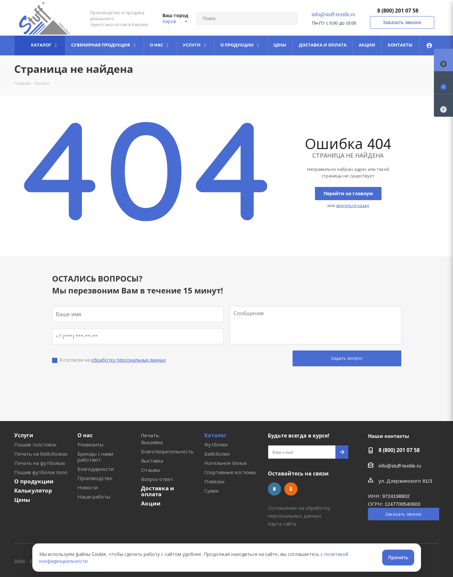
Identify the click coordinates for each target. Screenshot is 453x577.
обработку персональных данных (128, 360)
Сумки (211, 491)
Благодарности (95, 469)
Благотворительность (167, 451)
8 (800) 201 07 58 (397, 10)
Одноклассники (290, 489)
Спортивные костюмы (230, 472)
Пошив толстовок (35, 444)
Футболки (216, 444)
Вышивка (152, 442)
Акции (150, 503)
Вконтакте (274, 489)
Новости (87, 487)
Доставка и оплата (157, 491)
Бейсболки (217, 454)
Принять (398, 557)
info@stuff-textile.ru (333, 14)
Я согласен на (113, 360)
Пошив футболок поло (41, 472)
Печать (150, 435)
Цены (22, 500)
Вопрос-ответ (157, 479)
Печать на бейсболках (41, 454)
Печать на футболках (39, 463)
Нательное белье (225, 463)
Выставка (152, 461)
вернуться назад (352, 205)
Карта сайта (282, 523)
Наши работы (93, 497)
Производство (94, 478)
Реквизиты (90, 444)
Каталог (215, 435)
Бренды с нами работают (95, 457)
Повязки (214, 481)
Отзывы (150, 470)
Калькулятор (33, 491)
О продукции (33, 481)
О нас (85, 435)
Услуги (23, 435)
